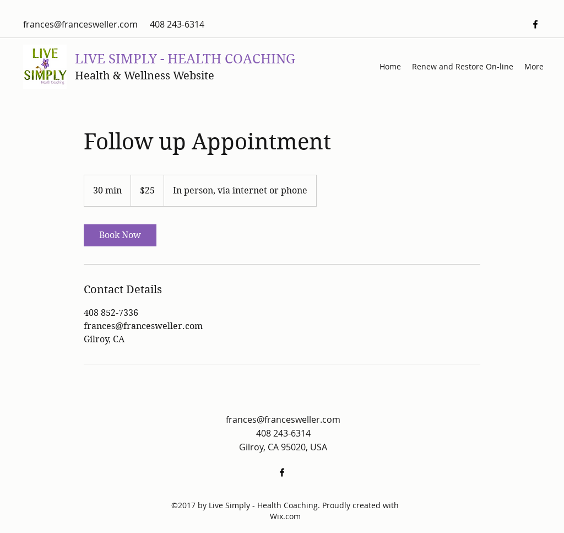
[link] (120, 235)
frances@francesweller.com (80, 24)
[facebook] (535, 24)
